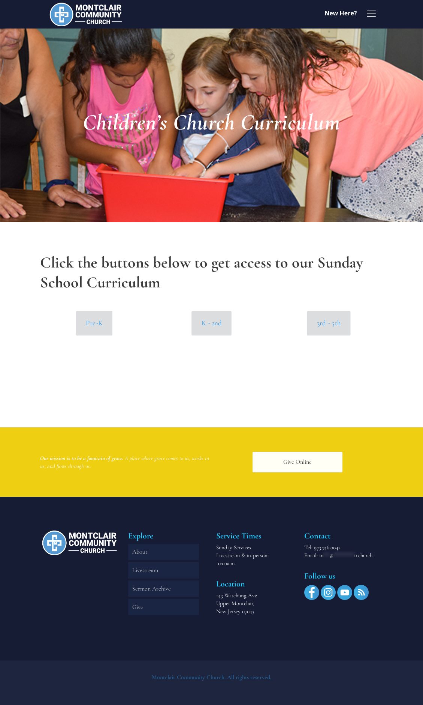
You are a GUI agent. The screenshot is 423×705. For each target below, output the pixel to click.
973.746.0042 (327, 547)
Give (137, 607)
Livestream (145, 570)
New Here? (340, 13)
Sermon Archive (151, 588)
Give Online (297, 462)
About (139, 552)
